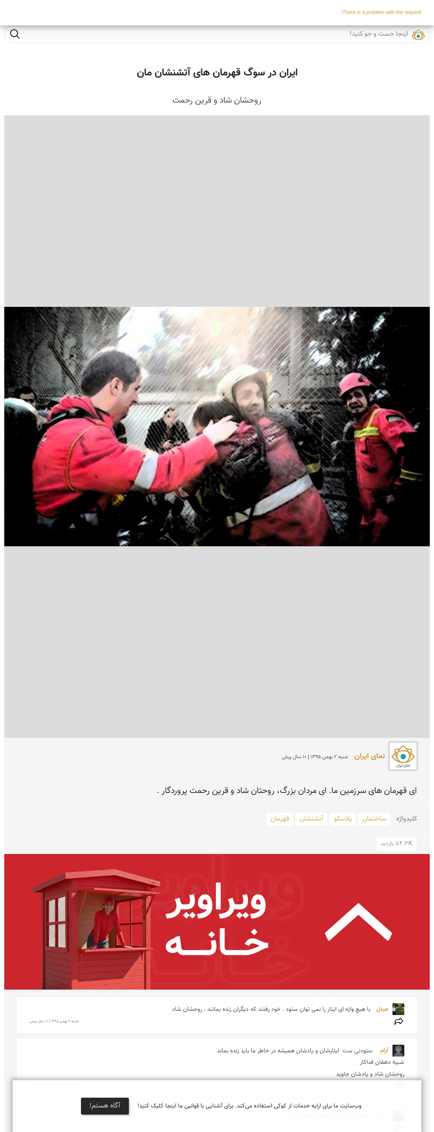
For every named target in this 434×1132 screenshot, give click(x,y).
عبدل (381, 1009)
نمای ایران (368, 756)
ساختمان (374, 819)
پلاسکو (343, 819)
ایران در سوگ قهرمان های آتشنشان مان (217, 73)
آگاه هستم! (104, 1106)
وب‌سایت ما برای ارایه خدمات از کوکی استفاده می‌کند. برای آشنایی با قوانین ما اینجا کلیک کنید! (249, 1106)
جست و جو (14, 33)
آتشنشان (311, 819)
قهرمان (279, 819)
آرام (382, 1050)
